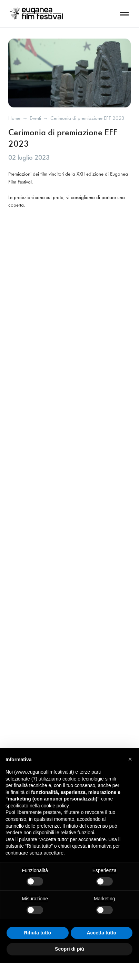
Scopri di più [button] (69, 949)
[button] (130, 759)
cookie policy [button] (55, 805)
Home (14, 118)
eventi (35, 118)
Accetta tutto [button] (101, 932)
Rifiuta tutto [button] (37, 932)
